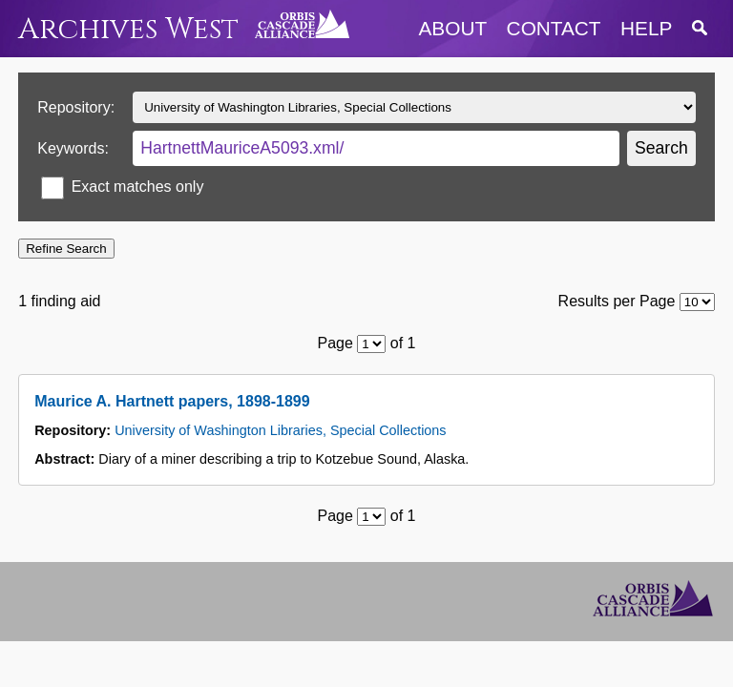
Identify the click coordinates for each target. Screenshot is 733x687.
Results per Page (617, 301)
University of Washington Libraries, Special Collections (280, 430)
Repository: (76, 107)
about (453, 28)
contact (554, 28)
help (646, 28)
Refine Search (66, 248)
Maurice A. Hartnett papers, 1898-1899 (171, 401)
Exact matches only (138, 186)
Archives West (128, 29)
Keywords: (73, 148)
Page (335, 343)
